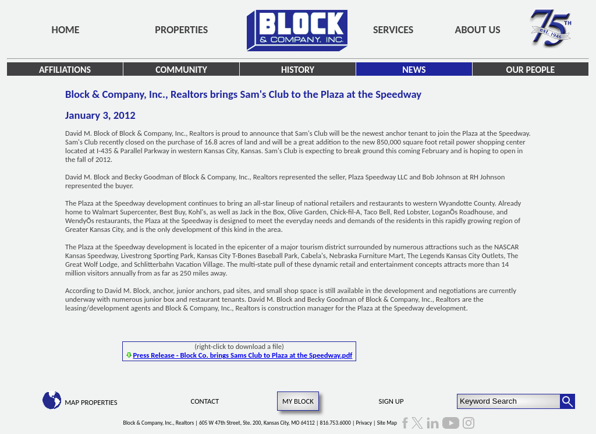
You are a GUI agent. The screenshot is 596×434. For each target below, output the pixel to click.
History (297, 69)
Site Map (387, 422)
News (413, 69)
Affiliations (65, 69)
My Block (298, 401)
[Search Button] (567, 401)
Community (181, 69)
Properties (181, 29)
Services (393, 29)
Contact (205, 401)
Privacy (364, 422)
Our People (530, 69)
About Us (478, 29)
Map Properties (91, 402)
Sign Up (391, 401)
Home (66, 29)
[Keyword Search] (509, 401)
